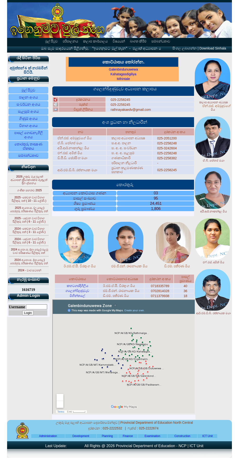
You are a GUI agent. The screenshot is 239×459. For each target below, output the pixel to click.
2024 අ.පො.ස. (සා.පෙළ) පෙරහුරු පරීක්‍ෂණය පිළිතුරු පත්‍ (29, 261)
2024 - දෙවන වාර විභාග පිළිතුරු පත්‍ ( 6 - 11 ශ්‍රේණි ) (29, 240)
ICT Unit (207, 436)
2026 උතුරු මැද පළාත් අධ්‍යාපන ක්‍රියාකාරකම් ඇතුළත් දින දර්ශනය (29, 180)
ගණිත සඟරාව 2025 (29, 190)
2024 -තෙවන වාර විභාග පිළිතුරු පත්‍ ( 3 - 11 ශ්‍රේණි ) (29, 230)
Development (80, 436)
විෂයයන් (119, 41)
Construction (182, 436)
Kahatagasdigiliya (124, 74)
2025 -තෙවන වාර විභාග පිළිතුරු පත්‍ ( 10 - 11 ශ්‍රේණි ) (29, 199)
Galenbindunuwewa (123, 69)
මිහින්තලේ (77, 296)
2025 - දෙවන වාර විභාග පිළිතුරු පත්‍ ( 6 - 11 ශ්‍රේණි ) (29, 220)
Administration (48, 436)
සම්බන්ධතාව (160, 41)
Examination (152, 436)
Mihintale (123, 79)
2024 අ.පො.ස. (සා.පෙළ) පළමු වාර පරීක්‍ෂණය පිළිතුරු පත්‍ (29, 251)
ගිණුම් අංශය (28, 118)
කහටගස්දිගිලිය (77, 286)
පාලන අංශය (28, 97)
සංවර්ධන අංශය (28, 104)
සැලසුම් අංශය (28, 111)
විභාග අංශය (28, 126)
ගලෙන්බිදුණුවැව (77, 291)
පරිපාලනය (70, 41)
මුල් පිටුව (51, 41)
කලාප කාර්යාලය (95, 41)
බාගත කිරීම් (138, 41)
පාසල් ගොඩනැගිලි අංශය (28, 135)
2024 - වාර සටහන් (29, 270)
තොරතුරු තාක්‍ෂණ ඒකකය (28, 146)
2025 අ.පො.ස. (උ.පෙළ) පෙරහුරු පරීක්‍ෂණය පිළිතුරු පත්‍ (29, 209)
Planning (107, 436)
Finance (128, 436)
